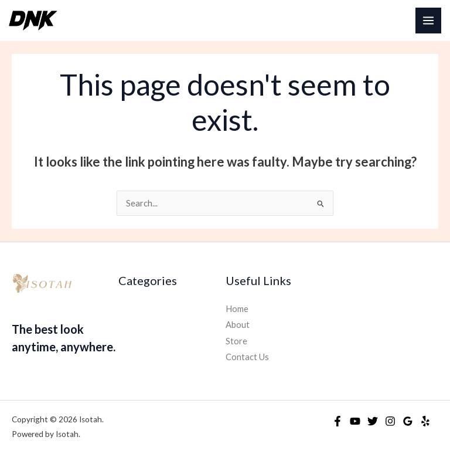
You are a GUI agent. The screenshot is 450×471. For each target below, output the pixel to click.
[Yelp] (425, 421)
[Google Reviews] (408, 421)
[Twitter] (372, 421)
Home (237, 309)
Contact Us (247, 357)
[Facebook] (337, 421)
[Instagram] (390, 421)
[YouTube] (355, 421)
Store (236, 341)
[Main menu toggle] (428, 20)
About (238, 325)
